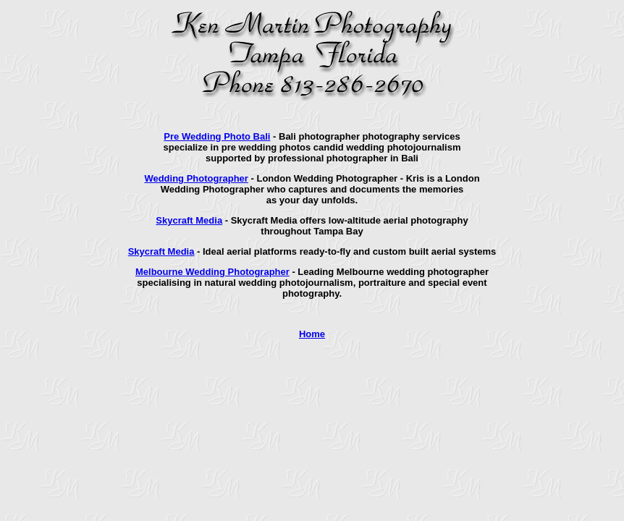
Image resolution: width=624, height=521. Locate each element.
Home (312, 334)
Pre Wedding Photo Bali (217, 136)
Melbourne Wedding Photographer (212, 271)
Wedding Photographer (196, 178)
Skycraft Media (189, 220)
